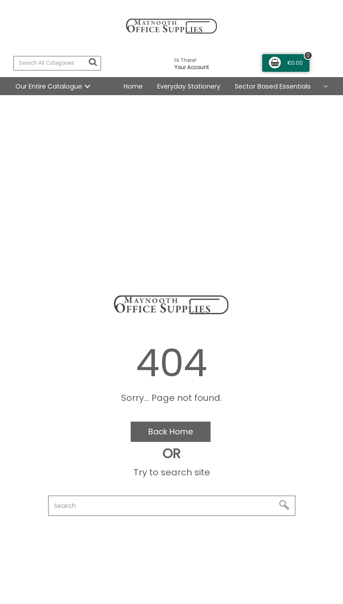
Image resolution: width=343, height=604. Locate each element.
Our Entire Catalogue (48, 86)
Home (133, 86)
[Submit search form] (92, 62)
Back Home (170, 431)
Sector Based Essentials (273, 86)
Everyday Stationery (188, 86)
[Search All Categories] (57, 63)
